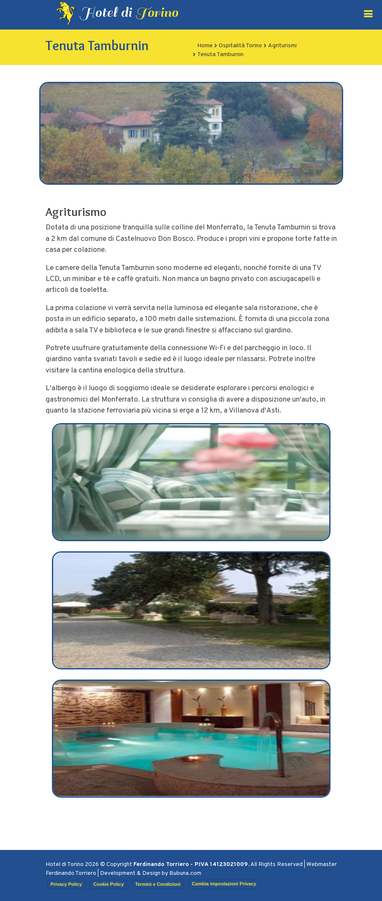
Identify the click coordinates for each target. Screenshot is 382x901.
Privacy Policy (66, 884)
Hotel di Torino (65, 864)
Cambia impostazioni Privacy (224, 883)
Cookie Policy (108, 884)
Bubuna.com (185, 873)
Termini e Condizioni (157, 884)
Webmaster (321, 864)
